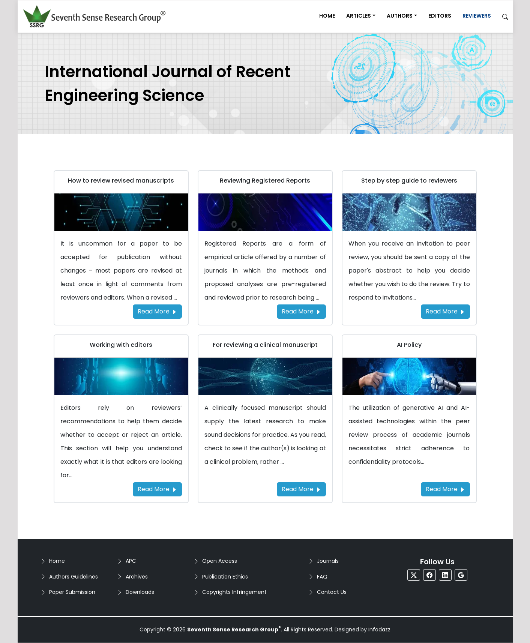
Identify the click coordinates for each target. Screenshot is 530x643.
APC (131, 561)
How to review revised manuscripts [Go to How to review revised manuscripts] (121, 180)
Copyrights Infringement (234, 592)
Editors (439, 15)
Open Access (219, 561)
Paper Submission (72, 592)
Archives (137, 576)
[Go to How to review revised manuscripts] (121, 211)
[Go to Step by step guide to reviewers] (409, 211)
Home (327, 15)
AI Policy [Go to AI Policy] (409, 344)
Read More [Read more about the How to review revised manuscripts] (157, 311)
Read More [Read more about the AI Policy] (445, 489)
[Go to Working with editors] (121, 376)
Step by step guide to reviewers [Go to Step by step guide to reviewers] (409, 180)
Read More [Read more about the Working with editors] (157, 489)
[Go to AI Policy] (409, 376)
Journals (328, 561)
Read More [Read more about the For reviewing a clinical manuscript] (301, 489)
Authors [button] (400, 15)
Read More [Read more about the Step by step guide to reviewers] (445, 311)
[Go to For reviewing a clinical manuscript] (265, 376)
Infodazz (379, 629)
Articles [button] (358, 15)
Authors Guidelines (73, 576)
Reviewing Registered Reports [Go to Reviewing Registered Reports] (265, 180)
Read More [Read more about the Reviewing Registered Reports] (301, 311)
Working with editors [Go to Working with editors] (121, 344)
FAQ (322, 576)
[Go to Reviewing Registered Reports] (265, 211)
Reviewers (476, 15)
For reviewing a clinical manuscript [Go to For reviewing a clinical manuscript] (265, 344)
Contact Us (332, 592)
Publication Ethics (225, 576)
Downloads (140, 592)
